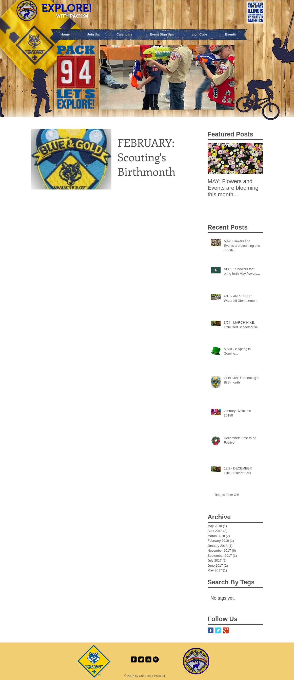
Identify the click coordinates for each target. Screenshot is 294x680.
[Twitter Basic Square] (218, 630)
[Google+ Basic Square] (226, 630)
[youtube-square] (148, 659)
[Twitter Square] (141, 659)
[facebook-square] (134, 659)
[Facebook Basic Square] (210, 630)
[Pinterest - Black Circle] (156, 659)
